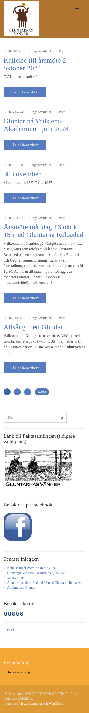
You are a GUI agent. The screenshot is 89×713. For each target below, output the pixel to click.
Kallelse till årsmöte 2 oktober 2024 (35, 64)
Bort (62, 51)
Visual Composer (30, 703)
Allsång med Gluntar (33, 327)
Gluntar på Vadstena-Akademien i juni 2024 (36, 125)
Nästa (42, 392)
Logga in (9, 629)
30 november (22, 174)
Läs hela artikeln (25, 92)
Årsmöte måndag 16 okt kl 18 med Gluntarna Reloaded (43, 230)
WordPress (56, 703)
